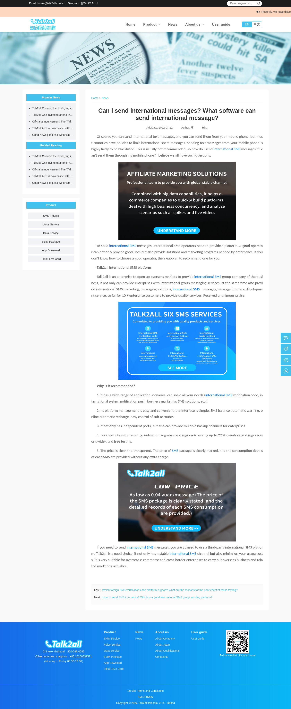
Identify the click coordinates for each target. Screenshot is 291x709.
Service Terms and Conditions (145, 690)
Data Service (51, 233)
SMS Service (51, 215)
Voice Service (51, 224)
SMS (175, 450)
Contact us (161, 656)
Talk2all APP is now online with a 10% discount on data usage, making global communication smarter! (53, 128)
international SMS (227, 149)
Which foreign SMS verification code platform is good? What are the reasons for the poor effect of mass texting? (169, 590)
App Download (51, 250)
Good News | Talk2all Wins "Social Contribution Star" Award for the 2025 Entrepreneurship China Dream (53, 134)
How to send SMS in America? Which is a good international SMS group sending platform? (157, 597)
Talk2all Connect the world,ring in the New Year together (53, 108)
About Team (162, 644)
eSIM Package (51, 241)
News (172, 24)
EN (247, 24)
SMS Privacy (145, 696)
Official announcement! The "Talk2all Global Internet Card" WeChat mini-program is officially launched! (53, 121)
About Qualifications (167, 650)
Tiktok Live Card (51, 258)
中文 (257, 24)
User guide (221, 24)
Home (130, 24)
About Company (165, 638)
